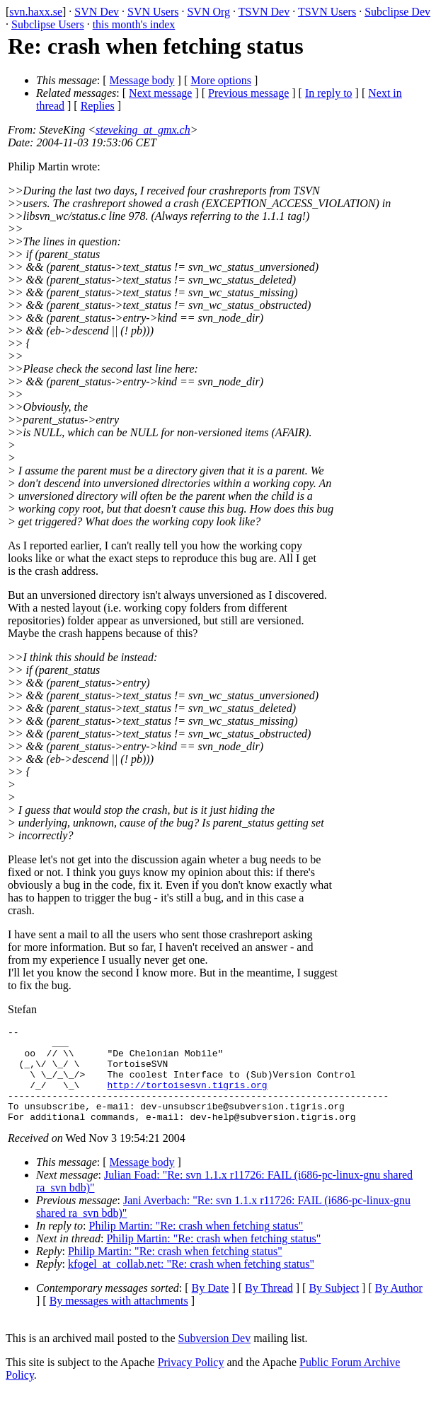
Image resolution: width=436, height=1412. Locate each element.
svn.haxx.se (35, 12)
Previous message (248, 93)
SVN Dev (96, 12)
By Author (399, 1307)
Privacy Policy (191, 1381)
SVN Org (208, 12)
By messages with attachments (119, 1320)
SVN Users (152, 12)
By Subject (334, 1307)
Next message (160, 93)
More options (220, 80)
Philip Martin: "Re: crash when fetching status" (196, 1245)
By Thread (269, 1307)
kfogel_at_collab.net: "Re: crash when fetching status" (191, 1283)
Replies (98, 106)
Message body (142, 80)
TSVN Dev (264, 12)
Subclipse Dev (397, 12)
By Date (210, 1307)
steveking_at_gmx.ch (143, 130)
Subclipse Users (47, 24)
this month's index (134, 24)
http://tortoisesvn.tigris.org (187, 1097)
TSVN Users (327, 12)
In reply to (328, 93)
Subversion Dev (214, 1357)
